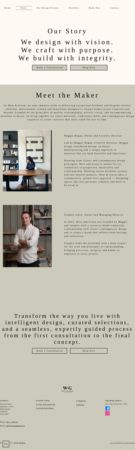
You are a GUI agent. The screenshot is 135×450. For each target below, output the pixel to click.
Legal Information (45, 404)
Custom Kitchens (45, 408)
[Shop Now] (88, 67)
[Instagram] (107, 413)
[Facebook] (107, 408)
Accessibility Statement (122, 443)
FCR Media (19, 443)
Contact (80, 405)
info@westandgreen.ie (15, 426)
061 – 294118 (12, 422)
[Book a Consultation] (49, 67)
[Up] (6, 444)
